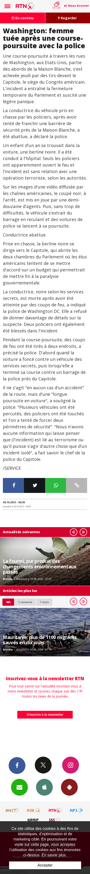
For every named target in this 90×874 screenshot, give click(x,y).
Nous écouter (78, 6)
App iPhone (44, 787)
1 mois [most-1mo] (44, 602)
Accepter (45, 865)
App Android (69, 787)
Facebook (17, 765)
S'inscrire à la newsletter (45, 714)
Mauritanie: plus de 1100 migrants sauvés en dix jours (40, 639)
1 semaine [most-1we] (25, 602)
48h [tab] (8, 602)
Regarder (67, 18)
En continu (23, 18)
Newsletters (19, 787)
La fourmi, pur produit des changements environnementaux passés (39, 566)
